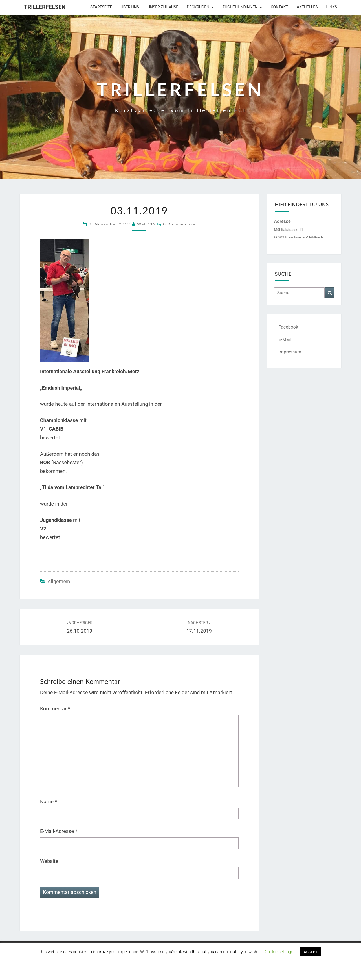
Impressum (290, 352)
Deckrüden (198, 7)
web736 (146, 224)
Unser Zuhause (163, 7)
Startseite (101, 7)
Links (331, 7)
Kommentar (55, 708)
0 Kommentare (179, 224)
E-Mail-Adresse (58, 831)
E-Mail (285, 339)
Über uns (130, 7)
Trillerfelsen (44, 7)
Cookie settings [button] (279, 951)
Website (49, 861)
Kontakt (279, 7)
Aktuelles (307, 7)
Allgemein (58, 581)
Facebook (288, 327)
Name (48, 801)
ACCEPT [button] (311, 952)
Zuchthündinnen (240, 7)
